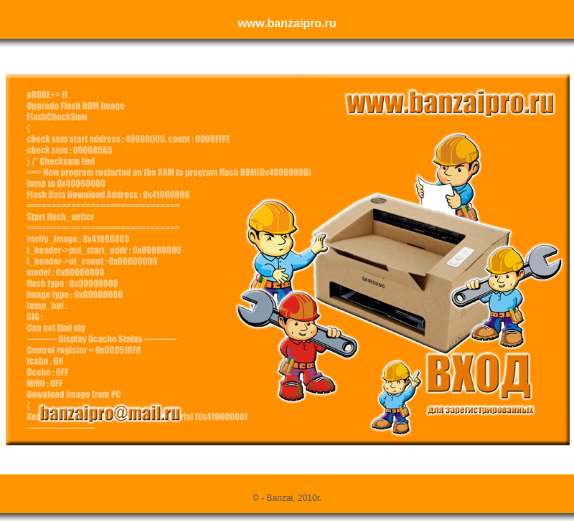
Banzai (280, 498)
